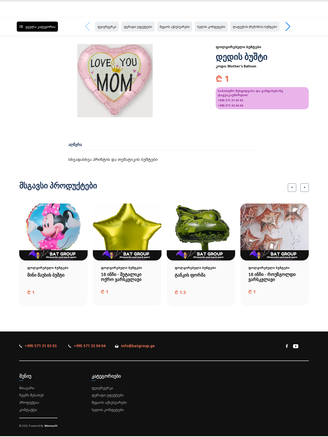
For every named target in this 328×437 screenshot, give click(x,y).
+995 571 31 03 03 (230, 100)
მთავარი (26, 388)
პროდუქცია (29, 403)
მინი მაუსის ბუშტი (46, 275)
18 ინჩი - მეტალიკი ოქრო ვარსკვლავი (122, 277)
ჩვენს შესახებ (31, 396)
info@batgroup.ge (139, 346)
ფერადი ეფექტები (138, 27)
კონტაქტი (28, 410)
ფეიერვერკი (106, 27)
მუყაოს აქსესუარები (175, 27)
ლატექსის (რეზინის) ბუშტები (255, 27)
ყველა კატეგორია (37, 26)
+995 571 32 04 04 (230, 105)
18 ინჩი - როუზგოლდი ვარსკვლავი (273, 277)
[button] (292, 187)
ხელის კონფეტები (211, 27)
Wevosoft (51, 426)
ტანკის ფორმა (190, 275)
